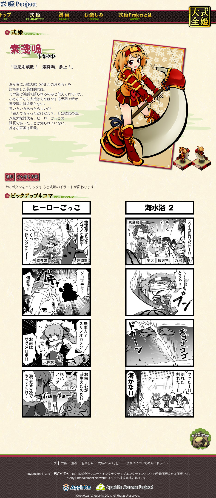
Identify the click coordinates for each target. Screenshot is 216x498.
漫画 (74, 463)
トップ (52, 463)
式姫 (64, 463)
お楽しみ (88, 463)
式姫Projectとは (108, 463)
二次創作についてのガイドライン (145, 463)
